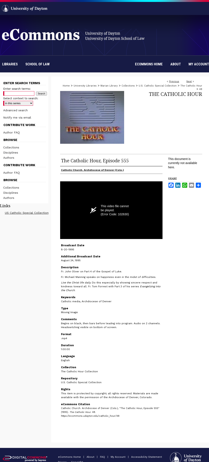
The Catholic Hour (191, 85)
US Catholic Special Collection (27, 212)
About (91, 456)
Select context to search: (20, 98)
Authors (8, 157)
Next (189, 81)
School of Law (37, 64)
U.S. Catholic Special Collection (158, 85)
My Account (118, 456)
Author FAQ (11, 132)
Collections (128, 85)
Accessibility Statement (146, 456)
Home (66, 85)
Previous (174, 81)
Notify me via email (17, 117)
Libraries (10, 64)
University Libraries (85, 85)
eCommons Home (70, 456)
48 (200, 89)
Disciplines (10, 152)
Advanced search (15, 110)
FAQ (103, 456)
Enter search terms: (17, 88)
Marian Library (109, 85)
